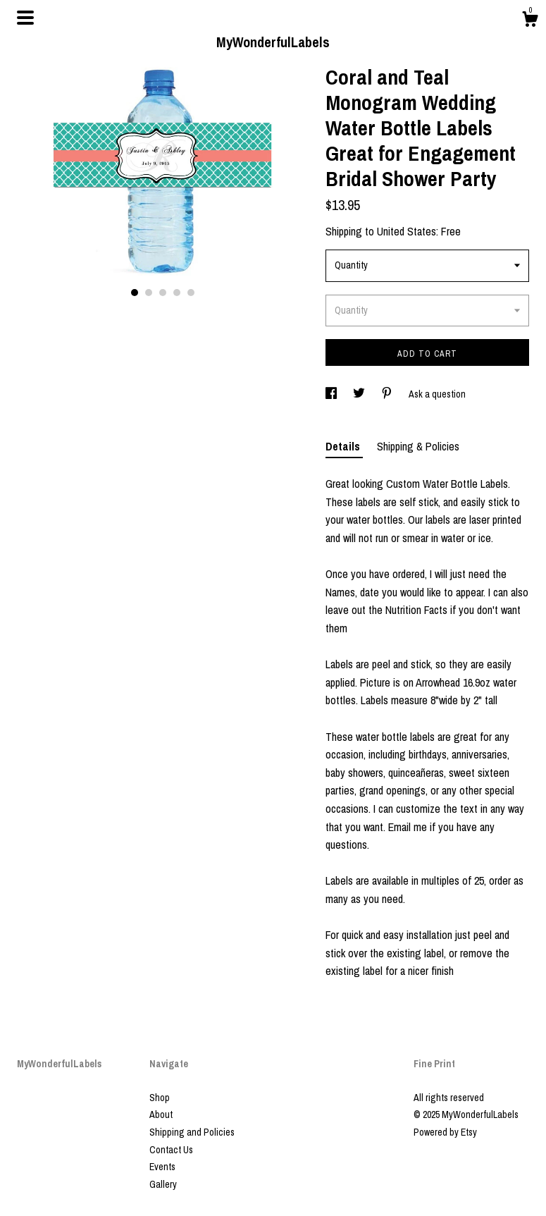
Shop (159, 1097)
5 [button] (190, 292)
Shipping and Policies (192, 1132)
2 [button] (148, 292)
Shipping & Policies (418, 446)
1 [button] (134, 292)
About (161, 1114)
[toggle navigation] (25, 18)
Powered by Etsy (445, 1132)
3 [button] (162, 292)
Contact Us (171, 1149)
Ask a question (437, 394)
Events (162, 1166)
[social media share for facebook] (332, 394)
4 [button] (176, 292)
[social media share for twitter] (360, 394)
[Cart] (530, 21)
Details (344, 446)
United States (406, 231)
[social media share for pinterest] (388, 394)
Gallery (163, 1184)
